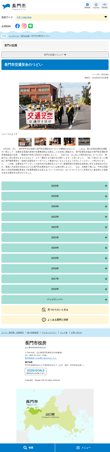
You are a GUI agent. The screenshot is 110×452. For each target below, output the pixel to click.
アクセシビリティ (49, 333)
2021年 (55, 237)
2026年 (55, 186)
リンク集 (63, 333)
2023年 (55, 217)
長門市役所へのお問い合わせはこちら (41, 358)
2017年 (55, 279)
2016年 (55, 289)
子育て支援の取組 (24, 17)
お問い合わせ (76, 333)
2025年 (55, 196)
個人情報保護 (32, 333)
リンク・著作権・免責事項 (12, 333)
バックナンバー (55, 299)
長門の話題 (25, 36)
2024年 (55, 206)
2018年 (55, 268)
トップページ (14, 36)
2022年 (55, 227)
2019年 (55, 258)
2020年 (55, 248)
